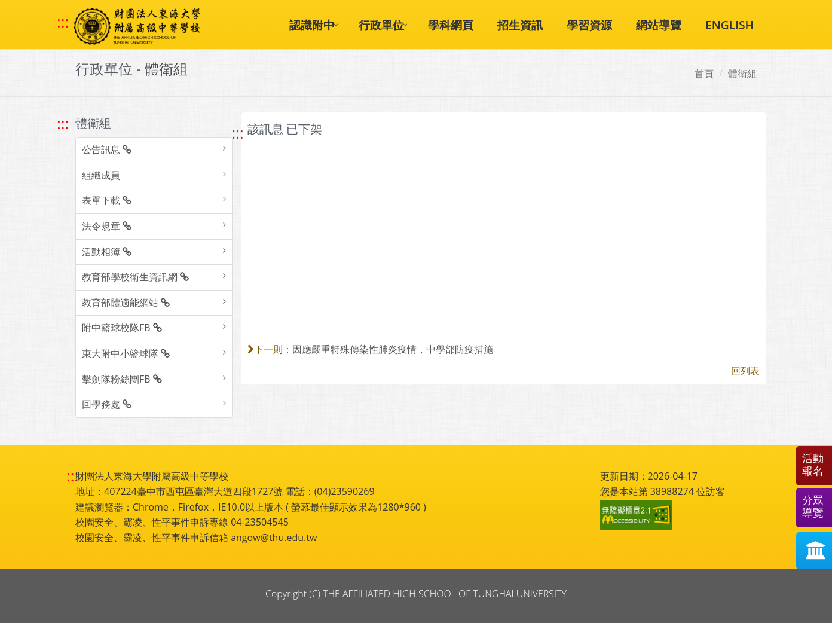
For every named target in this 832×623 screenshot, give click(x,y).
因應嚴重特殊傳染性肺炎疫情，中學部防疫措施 (392, 349)
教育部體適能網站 (126, 302)
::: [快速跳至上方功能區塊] (63, 22)
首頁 (704, 73)
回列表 (745, 370)
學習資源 (589, 25)
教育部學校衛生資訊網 (135, 276)
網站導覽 (658, 25)
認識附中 (312, 25)
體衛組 (742, 73)
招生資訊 (520, 25)
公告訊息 (106, 149)
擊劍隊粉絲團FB (122, 379)
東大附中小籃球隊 (126, 353)
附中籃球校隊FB (122, 327)
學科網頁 (450, 25)
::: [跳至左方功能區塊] (63, 123)
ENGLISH (729, 25)
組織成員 (101, 175)
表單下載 (106, 200)
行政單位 (381, 25)
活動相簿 (106, 251)
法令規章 (106, 226)
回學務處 (106, 404)
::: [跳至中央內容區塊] (238, 133)
